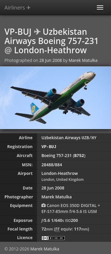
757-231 (83, 40)
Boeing (51, 40)
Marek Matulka (83, 60)
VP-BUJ (17, 31)
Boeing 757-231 (56, 155)
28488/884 (51, 164)
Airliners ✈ (17, 7)
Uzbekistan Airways (61, 137)
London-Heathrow (50, 50)
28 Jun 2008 (50, 60)
